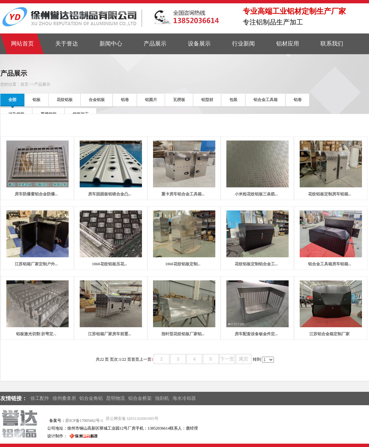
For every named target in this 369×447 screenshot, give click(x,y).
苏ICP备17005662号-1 (84, 420)
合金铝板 (97, 99)
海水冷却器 (184, 398)
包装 (233, 99)
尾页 (243, 359)
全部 (12, 99)
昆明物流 (115, 398)
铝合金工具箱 (265, 99)
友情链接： (13, 398)
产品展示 (42, 84)
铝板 (36, 99)
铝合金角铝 (91, 398)
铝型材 (207, 99)
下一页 (227, 359)
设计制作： (57, 436)
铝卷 (125, 99)
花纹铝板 (65, 99)
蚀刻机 (162, 398)
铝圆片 (151, 99)
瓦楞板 (179, 99)
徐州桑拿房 (64, 398)
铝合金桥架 (140, 398)
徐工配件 (39, 398)
